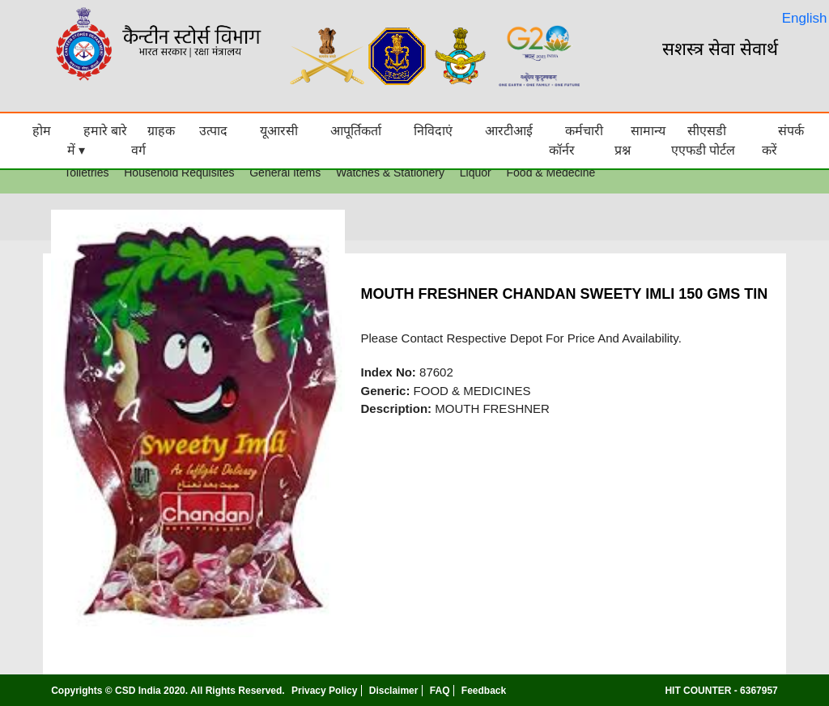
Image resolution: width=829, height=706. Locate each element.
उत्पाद (213, 131)
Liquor (475, 172)
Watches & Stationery (390, 172)
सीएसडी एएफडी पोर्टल (703, 140)
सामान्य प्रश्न (639, 140)
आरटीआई (509, 131)
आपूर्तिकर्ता (355, 131)
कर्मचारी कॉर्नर (576, 140)
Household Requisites (179, 172)
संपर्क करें (783, 140)
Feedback (483, 690)
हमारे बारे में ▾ (97, 140)
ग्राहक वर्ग (153, 140)
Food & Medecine (551, 172)
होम (41, 131)
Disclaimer (394, 690)
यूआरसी (279, 131)
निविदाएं (433, 131)
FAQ (440, 690)
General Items (285, 172)
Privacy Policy (324, 690)
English (804, 18)
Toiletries (86, 172)
